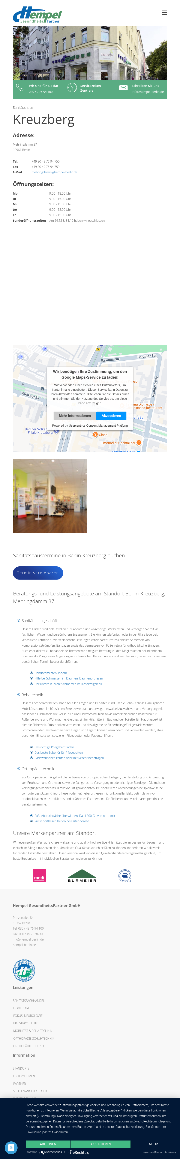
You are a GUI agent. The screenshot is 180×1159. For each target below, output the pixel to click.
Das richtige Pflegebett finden (54, 747)
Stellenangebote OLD (30, 1091)
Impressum (148, 1152)
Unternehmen (24, 1076)
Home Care (21, 1008)
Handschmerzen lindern (50, 673)
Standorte (21, 1068)
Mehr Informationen (75, 416)
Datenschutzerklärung (165, 1152)
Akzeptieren (111, 416)
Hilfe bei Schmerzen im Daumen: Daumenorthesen (68, 678)
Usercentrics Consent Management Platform (98, 425)
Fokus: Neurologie (28, 1016)
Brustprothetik (25, 1023)
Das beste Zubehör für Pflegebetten (58, 752)
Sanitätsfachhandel (29, 1001)
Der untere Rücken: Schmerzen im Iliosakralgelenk (68, 684)
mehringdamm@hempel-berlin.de (54, 172)
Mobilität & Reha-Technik (32, 1031)
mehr (153, 1144)
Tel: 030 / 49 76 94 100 (28, 928)
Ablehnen (48, 1144)
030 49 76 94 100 (41, 92)
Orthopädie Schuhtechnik (33, 1038)
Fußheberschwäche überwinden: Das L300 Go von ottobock (74, 816)
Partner (19, 1084)
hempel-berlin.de (24, 945)
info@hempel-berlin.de (148, 92)
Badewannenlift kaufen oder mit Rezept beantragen (69, 758)
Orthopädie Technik (28, 1046)
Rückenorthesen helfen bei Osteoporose (61, 821)
